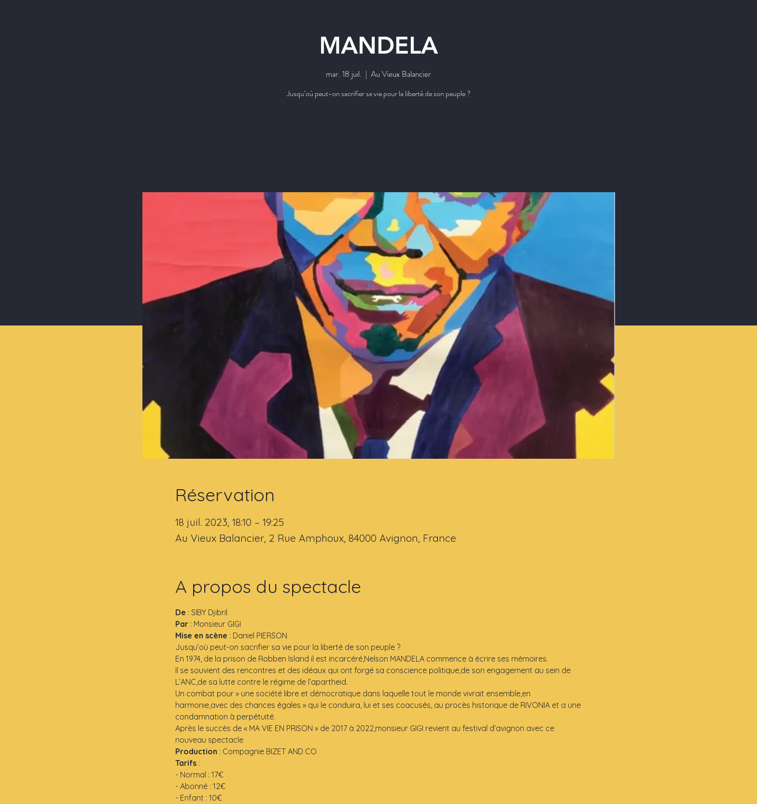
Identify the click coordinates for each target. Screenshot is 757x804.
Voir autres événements (378, 147)
